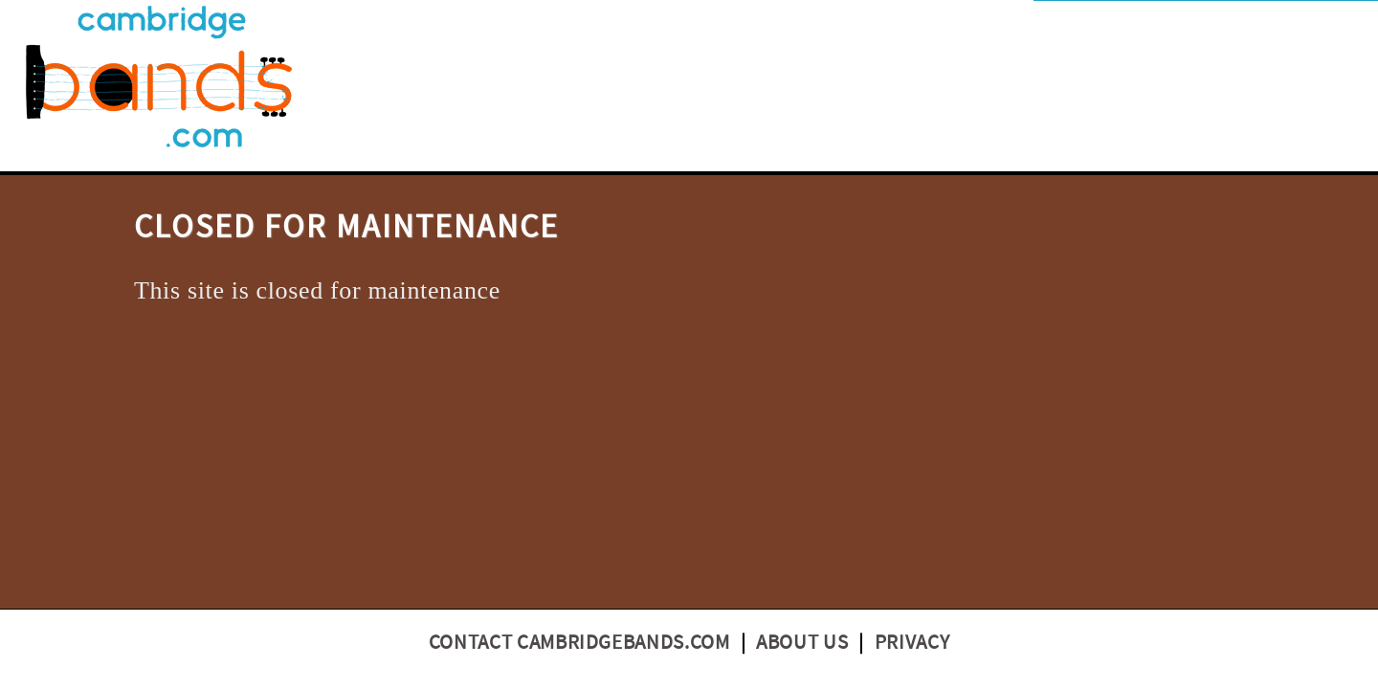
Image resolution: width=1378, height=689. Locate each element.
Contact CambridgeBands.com (579, 643)
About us (802, 643)
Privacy (912, 643)
